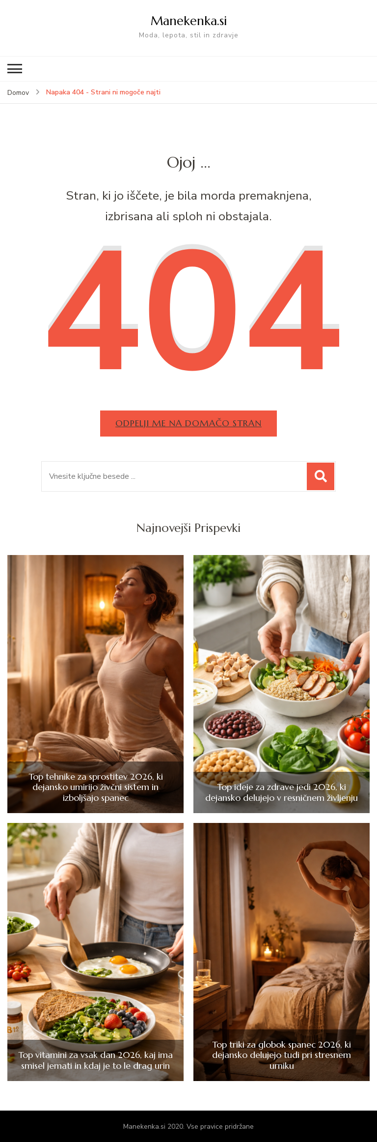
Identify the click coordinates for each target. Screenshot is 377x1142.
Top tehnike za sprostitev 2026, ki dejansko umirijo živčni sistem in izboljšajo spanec (95, 787)
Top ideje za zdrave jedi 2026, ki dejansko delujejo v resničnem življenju (281, 792)
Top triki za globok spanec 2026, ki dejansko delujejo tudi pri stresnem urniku (281, 1055)
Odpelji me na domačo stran (188, 423)
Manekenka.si (189, 21)
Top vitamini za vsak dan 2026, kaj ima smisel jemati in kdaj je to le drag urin (95, 1060)
